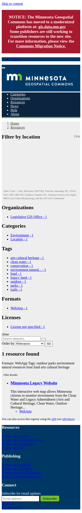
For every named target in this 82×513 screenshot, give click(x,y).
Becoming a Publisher (17, 468)
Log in (15, 59)
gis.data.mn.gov (52, 26)
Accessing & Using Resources (23, 440)
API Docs (67, 419)
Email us (8, 503)
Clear (77, 136)
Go (49, 343)
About (14, 114)
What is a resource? (15, 436)
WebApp (25, 411)
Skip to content (12, 3)
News (14, 106)
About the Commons (16, 464)
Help (13, 110)
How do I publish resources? (22, 476)
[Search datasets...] (21, 338)
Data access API (13, 448)
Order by (8, 343)
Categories (17, 94)
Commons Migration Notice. (41, 46)
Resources (17, 102)
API (53, 419)
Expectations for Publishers (21, 472)
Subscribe (50, 498)
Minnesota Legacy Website (33, 383)
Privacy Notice (12, 507)
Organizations (20, 98)
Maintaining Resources (18, 444)
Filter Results (10, 374)
